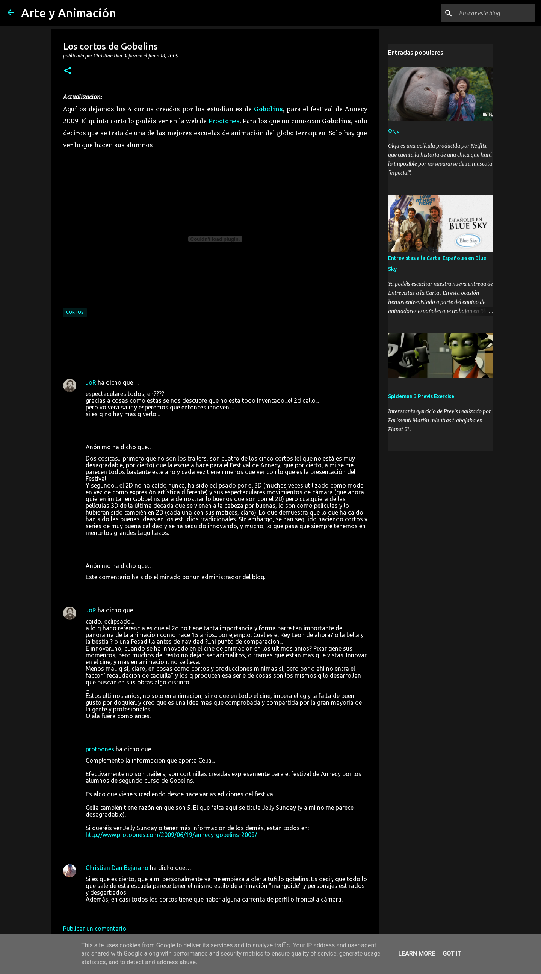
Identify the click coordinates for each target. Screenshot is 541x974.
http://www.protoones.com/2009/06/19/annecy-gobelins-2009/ (171, 834)
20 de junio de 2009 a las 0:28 (126, 846)
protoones (100, 749)
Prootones (224, 121)
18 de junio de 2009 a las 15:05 (127, 425)
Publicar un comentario (94, 928)
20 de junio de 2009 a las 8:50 (126, 910)
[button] (67, 71)
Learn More (416, 953)
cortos (75, 312)
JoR (91, 382)
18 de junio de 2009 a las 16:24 (127, 588)
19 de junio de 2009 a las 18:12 (127, 727)
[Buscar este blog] (495, 13)
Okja (394, 131)
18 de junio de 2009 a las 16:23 (127, 544)
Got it (452, 953)
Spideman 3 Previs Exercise (421, 396)
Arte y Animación (68, 13)
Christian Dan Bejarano (117, 867)
